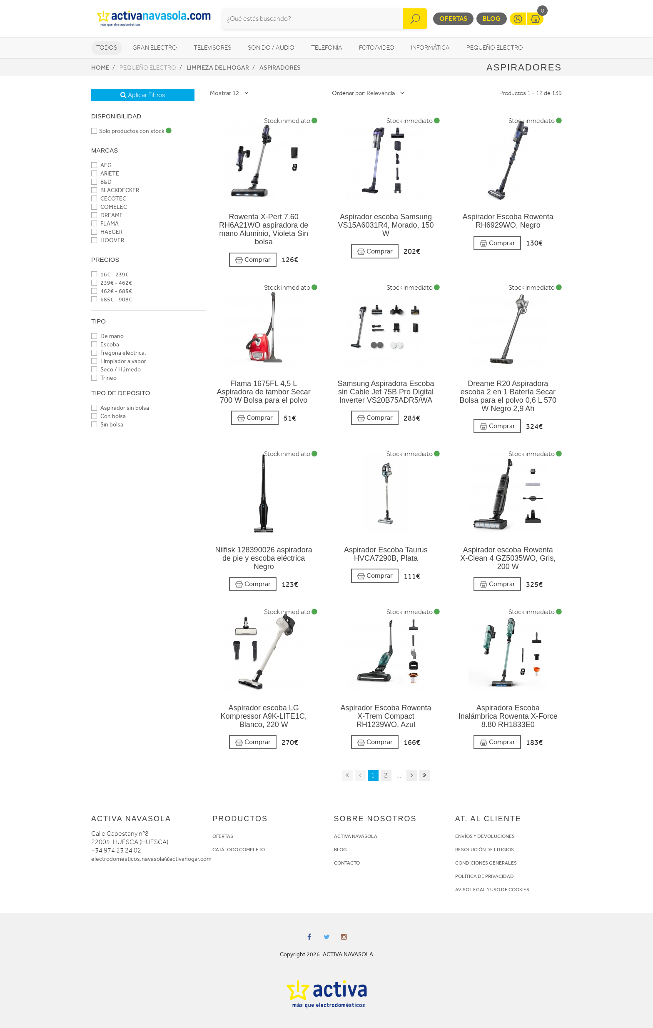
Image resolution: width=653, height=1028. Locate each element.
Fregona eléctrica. (118, 352)
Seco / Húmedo (116, 369)
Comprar (253, 260)
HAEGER (106, 232)
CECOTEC (108, 198)
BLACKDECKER (115, 190)
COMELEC (109, 207)
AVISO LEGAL (470, 890)
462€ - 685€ (111, 291)
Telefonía (326, 47)
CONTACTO (347, 863)
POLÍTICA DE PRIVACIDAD (484, 876)
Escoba (105, 344)
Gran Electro (154, 47)
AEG (101, 165)
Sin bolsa (107, 424)
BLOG (340, 849)
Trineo (104, 377)
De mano (107, 336)
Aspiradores (280, 67)
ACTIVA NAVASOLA (355, 836)
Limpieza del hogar (218, 67)
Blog (492, 19)
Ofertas (453, 19)
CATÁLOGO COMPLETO (238, 849)
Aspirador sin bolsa (120, 407)
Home (100, 67)
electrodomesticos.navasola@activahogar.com (151, 859)
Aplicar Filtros (142, 95)
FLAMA (105, 223)
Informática (430, 47)
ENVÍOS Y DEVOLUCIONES (485, 836)
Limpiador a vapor (118, 361)
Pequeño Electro (494, 47)
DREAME (107, 215)
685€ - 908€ (111, 299)
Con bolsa (108, 416)
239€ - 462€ (111, 282)
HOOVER (107, 240)
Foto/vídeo (376, 47)
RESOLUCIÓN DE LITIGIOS (484, 849)
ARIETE (105, 173)
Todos (106, 47)
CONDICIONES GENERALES (486, 863)
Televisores (212, 47)
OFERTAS (222, 836)
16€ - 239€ (110, 274)
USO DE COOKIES (509, 890)
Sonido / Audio (271, 47)
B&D (101, 182)
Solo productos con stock (131, 131)
